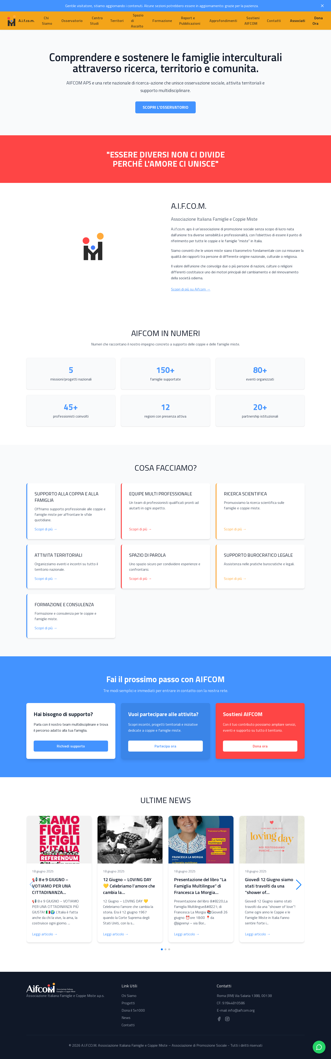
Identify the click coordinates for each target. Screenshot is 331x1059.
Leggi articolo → (45, 934)
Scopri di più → (46, 529)
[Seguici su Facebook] (219, 1019)
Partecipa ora (165, 746)
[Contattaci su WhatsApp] (319, 1047)
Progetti (128, 1003)
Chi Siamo (129, 995)
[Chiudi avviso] (322, 6)
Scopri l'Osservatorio (165, 107)
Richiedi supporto (71, 746)
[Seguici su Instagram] (227, 1019)
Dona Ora (317, 20)
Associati (297, 20)
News (126, 1017)
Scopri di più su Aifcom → (190, 289)
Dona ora (260, 746)
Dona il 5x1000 (133, 1010)
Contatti (128, 1025)
